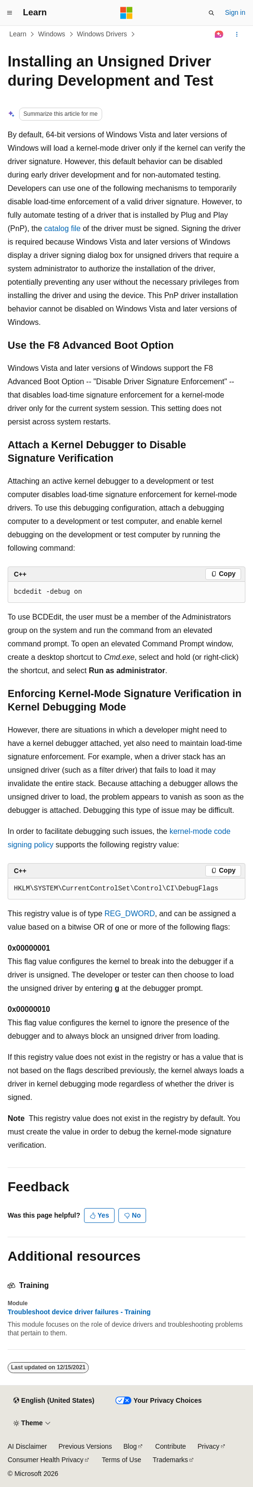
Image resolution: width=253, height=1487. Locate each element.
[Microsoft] (126, 13)
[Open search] (211, 13)
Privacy (209, 1446)
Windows (51, 34)
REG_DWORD (130, 914)
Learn (18, 34)
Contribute (170, 1446)
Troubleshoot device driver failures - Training (79, 1312)
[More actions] (237, 34)
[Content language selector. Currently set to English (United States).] (54, 1401)
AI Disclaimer (27, 1446)
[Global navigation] (9, 13)
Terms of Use (121, 1460)
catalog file (62, 228)
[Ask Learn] (219, 34)
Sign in (235, 12)
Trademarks (170, 1460)
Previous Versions (85, 1446)
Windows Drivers (102, 34)
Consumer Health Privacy (46, 1460)
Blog (130, 1446)
